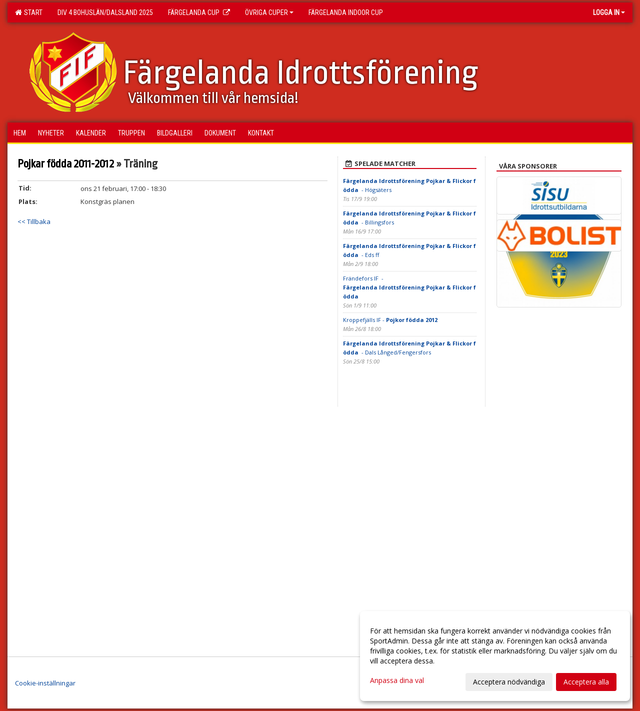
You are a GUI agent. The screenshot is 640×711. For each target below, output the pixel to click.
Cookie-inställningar (45, 683)
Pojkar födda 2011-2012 (66, 164)
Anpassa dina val (397, 680)
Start (28, 12)
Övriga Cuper (269, 12)
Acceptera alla (586, 681)
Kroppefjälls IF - (390, 320)
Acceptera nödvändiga (509, 681)
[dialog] (495, 656)
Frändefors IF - (409, 287)
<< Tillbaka (34, 221)
